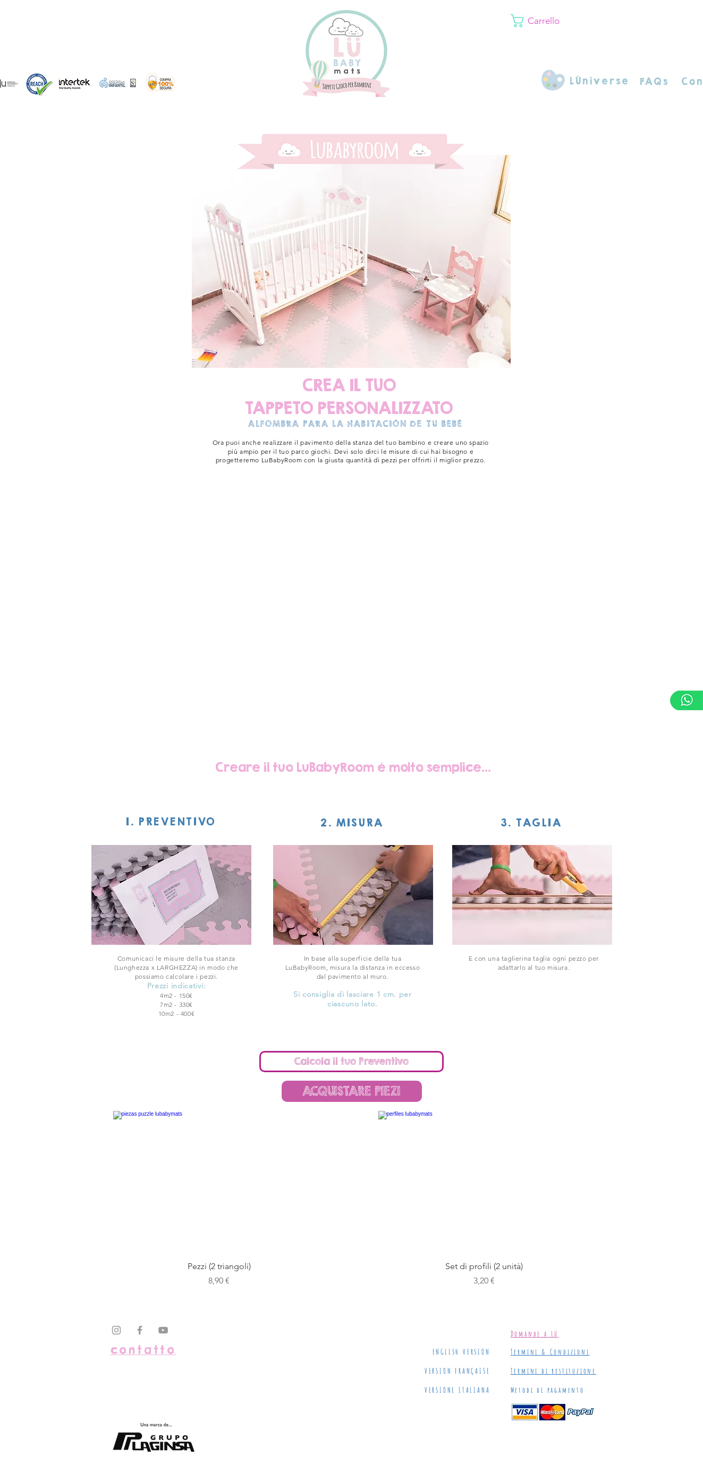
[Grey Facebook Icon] (140, 1330)
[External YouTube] (353, 617)
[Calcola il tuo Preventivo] (351, 1061)
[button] (570, 20)
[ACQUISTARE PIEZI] (352, 1091)
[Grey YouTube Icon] (163, 1330)
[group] (351, 1199)
